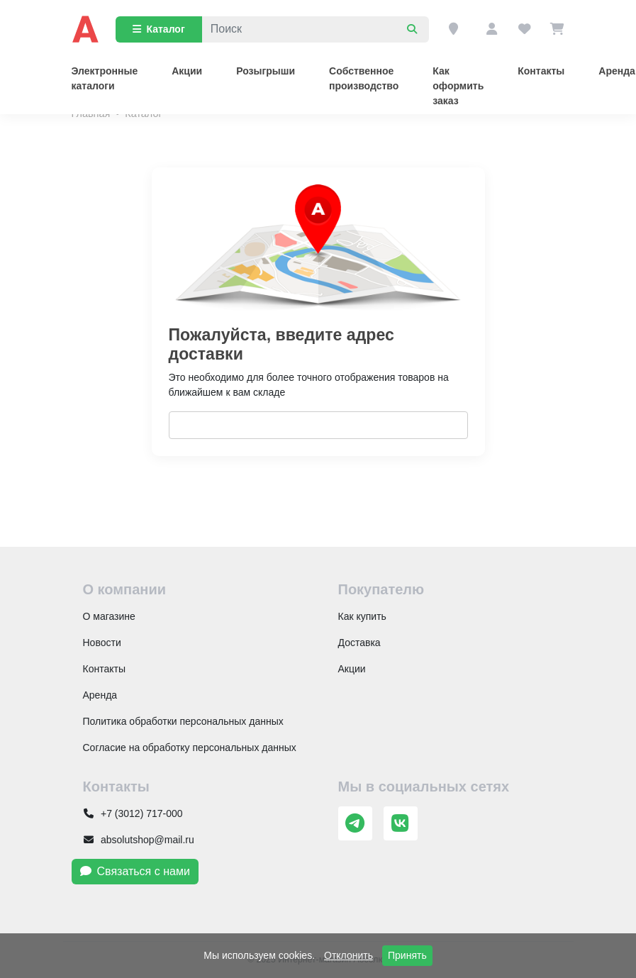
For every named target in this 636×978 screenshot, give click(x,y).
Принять (407, 955)
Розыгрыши (265, 71)
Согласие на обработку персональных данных (189, 747)
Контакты (541, 71)
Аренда (100, 695)
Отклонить (348, 955)
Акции (187, 71)
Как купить (362, 616)
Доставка (359, 642)
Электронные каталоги (105, 78)
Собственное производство (363, 78)
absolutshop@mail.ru (138, 839)
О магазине (109, 616)
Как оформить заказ (458, 85)
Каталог (159, 29)
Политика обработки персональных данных (183, 721)
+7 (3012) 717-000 (133, 813)
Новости (102, 642)
